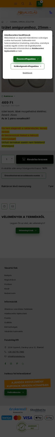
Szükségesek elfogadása (26, 66)
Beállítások (27, 73)
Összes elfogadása (26, 59)
